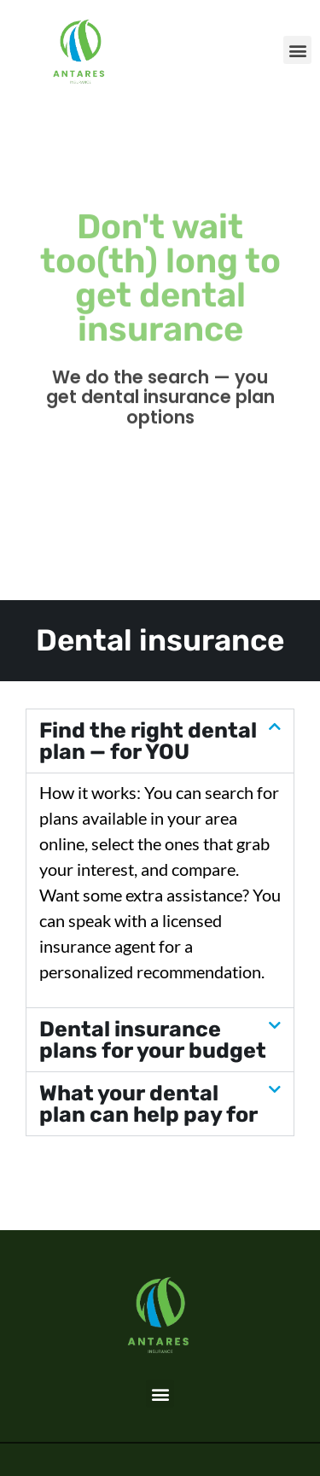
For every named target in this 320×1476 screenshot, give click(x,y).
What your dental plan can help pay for (148, 1104)
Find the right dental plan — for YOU (148, 741)
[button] (297, 50)
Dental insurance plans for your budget (152, 1040)
